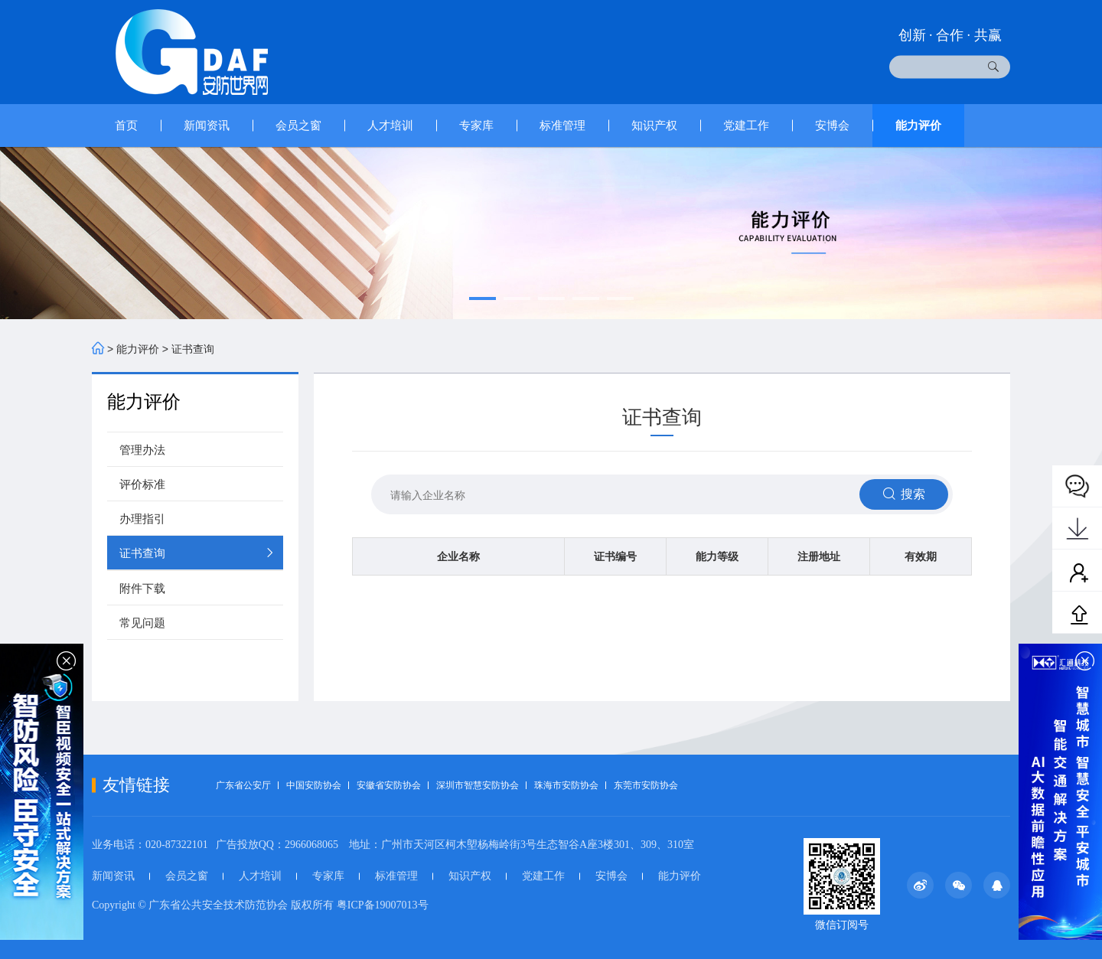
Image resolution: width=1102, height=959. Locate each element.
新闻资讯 (207, 125)
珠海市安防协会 (566, 785)
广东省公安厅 (243, 785)
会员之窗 (298, 125)
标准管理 (562, 125)
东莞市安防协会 (646, 785)
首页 (126, 125)
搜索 (901, 493)
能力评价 (918, 125)
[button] (482, 298)
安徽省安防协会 (389, 785)
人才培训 (390, 125)
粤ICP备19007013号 (383, 905)
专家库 (476, 125)
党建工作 (746, 125)
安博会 (832, 125)
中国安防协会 (313, 785)
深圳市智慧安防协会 (477, 785)
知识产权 (654, 125)
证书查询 (192, 349)
